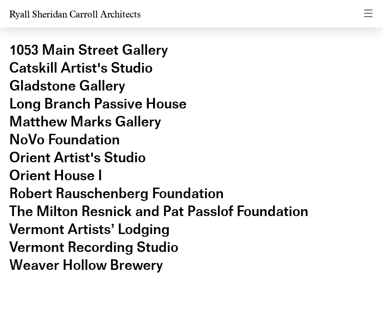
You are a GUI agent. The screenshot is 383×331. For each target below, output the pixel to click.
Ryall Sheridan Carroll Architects (75, 14)
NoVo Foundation (64, 139)
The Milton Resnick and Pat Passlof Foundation (159, 211)
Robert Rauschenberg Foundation (116, 193)
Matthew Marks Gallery (85, 121)
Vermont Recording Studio (93, 247)
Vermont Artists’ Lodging (89, 229)
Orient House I (55, 175)
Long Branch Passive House (98, 103)
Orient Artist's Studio (77, 157)
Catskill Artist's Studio (81, 67)
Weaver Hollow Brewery (86, 265)
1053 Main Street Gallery (88, 49)
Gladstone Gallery (67, 85)
